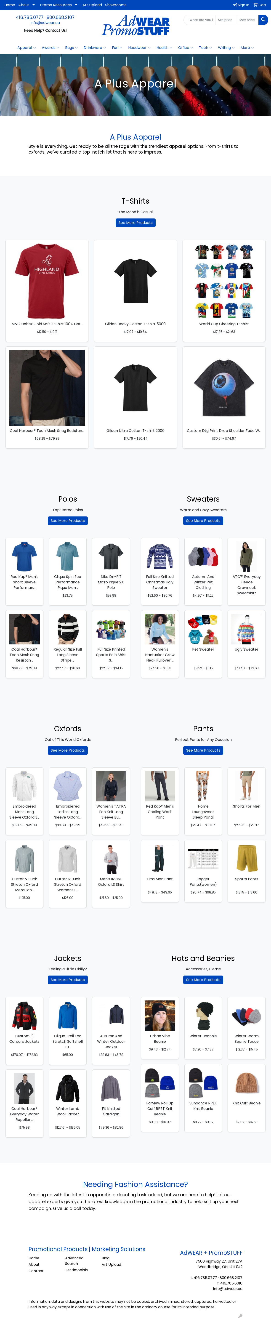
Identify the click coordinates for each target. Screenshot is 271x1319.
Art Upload (92, 5)
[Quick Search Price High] (248, 20)
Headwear (139, 48)
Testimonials (76, 1270)
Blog (105, 1258)
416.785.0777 (29, 17)
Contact (36, 1271)
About (23, 5)
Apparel (26, 48)
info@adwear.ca (45, 22)
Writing (226, 48)
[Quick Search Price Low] (226, 20)
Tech (205, 48)
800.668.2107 (60, 17)
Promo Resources (56, 5)
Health (164, 48)
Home (9, 5)
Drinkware (95, 48)
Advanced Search (74, 1260)
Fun (117, 48)
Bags (71, 48)
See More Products (136, 222)
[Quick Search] (199, 20)
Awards (50, 48)
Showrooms (115, 5)
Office (185, 48)
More (247, 48)
